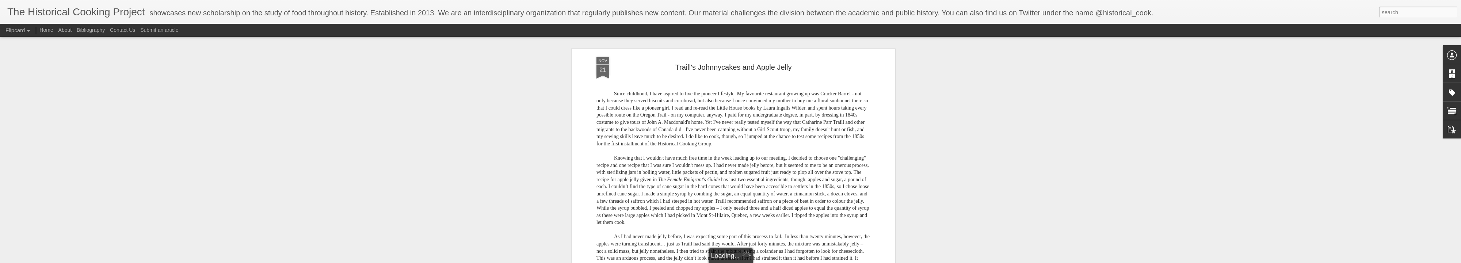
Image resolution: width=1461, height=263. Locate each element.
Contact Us (123, 30)
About (65, 30)
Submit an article (159, 30)
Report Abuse (812, 259)
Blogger (791, 259)
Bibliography (91, 30)
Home (46, 30)
